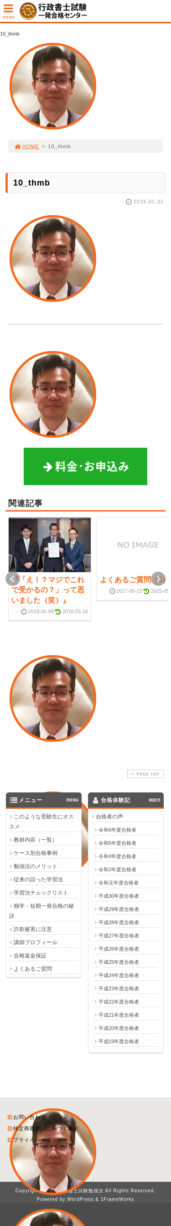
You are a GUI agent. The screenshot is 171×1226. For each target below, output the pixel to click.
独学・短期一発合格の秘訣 (41, 910)
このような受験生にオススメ (41, 821)
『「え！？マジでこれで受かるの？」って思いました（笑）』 (47, 590)
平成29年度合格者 (118, 908)
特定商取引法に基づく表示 (43, 1128)
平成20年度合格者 (118, 1027)
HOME (26, 146)
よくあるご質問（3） (135, 580)
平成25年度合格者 (118, 961)
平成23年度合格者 (118, 988)
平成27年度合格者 (118, 935)
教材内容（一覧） (35, 839)
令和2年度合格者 (117, 869)
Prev (12, 579)
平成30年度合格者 (118, 895)
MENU (8, 14)
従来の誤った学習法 (38, 879)
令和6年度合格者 (117, 829)
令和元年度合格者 (118, 882)
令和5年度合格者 (117, 842)
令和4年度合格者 (117, 856)
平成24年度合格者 (118, 975)
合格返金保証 (30, 955)
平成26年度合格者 (118, 948)
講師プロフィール (35, 942)
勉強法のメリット (35, 866)
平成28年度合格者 (118, 922)
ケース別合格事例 (35, 852)
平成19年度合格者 (118, 1041)
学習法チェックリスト (41, 892)
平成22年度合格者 (118, 1001)
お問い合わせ (26, 1116)
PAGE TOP (145, 773)
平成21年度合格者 (118, 1014)
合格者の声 (109, 816)
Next (158, 579)
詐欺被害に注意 (33, 929)
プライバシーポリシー (37, 1139)
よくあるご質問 (33, 968)
